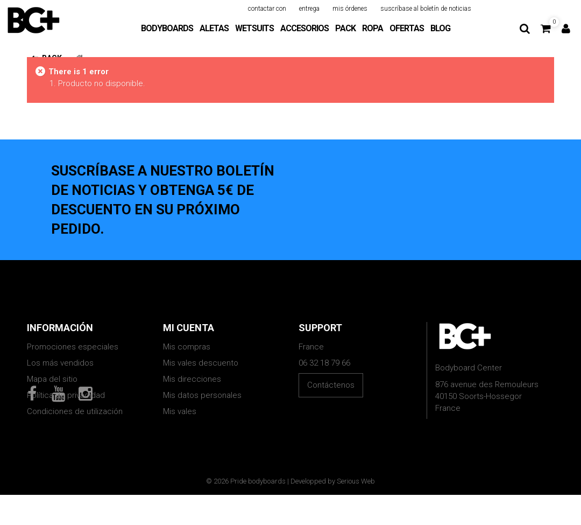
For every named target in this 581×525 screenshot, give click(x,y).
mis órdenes (349, 8)
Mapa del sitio (52, 379)
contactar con (267, 8)
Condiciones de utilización (75, 411)
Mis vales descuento (200, 363)
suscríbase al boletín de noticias (425, 8)
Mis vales (179, 411)
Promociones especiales (72, 347)
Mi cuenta (188, 327)
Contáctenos (331, 385)
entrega (309, 8)
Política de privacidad (66, 395)
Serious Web (356, 511)
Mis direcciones (192, 379)
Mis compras (186, 347)
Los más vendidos (60, 363)
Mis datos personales (202, 395)
